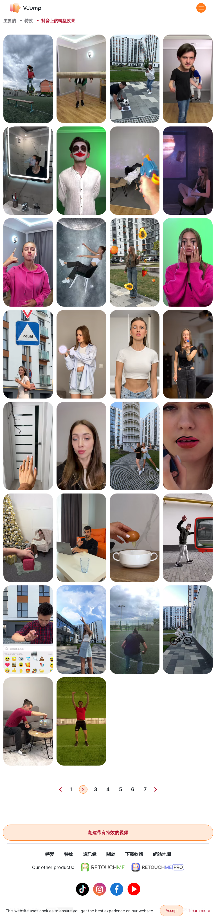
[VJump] (25, 8)
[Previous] (60, 789)
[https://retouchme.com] (103, 867)
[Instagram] (100, 889)
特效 (28, 20)
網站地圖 (162, 854)
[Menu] (201, 8)
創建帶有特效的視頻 (108, 832)
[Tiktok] (83, 889)
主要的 (9, 20)
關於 (110, 854)
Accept (172, 910)
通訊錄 (89, 854)
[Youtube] (133, 889)
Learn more (199, 910)
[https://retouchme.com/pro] (157, 867)
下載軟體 (134, 854)
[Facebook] (117, 889)
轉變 (49, 854)
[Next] (155, 789)
